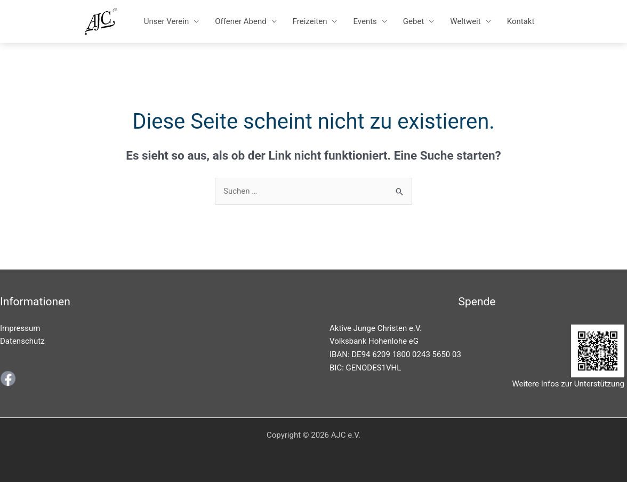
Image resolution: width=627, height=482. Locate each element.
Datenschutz (22, 341)
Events (364, 21)
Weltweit (465, 21)
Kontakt (521, 21)
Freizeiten (310, 21)
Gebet (413, 21)
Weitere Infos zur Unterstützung (568, 384)
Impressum (20, 328)
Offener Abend (240, 21)
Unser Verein (166, 21)
